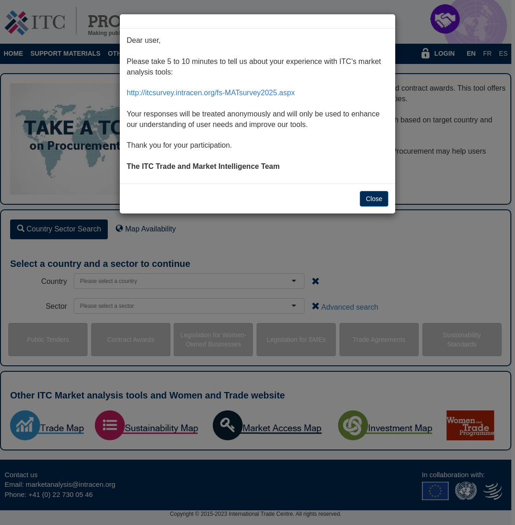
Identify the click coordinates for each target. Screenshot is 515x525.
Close (374, 198)
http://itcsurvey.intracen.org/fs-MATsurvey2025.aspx (211, 93)
